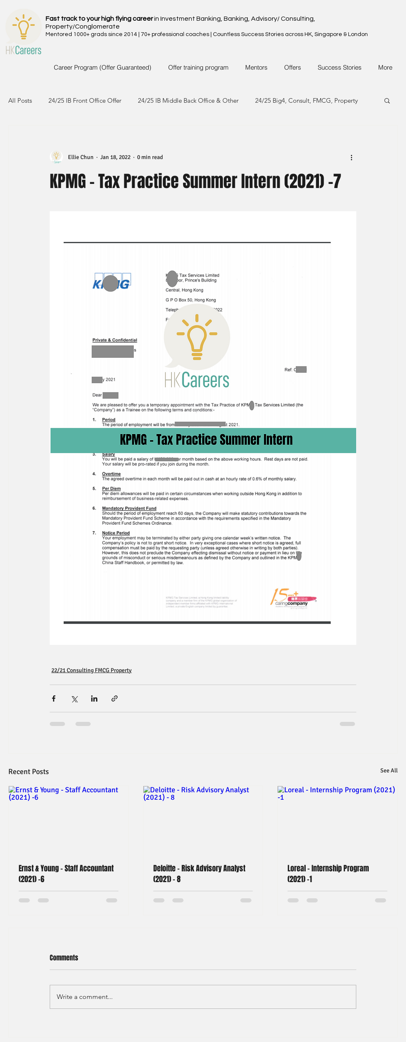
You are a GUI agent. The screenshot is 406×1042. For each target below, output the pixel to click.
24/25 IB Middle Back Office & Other (188, 100)
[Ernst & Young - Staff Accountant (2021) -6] (68, 819)
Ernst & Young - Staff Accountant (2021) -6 (66, 874)
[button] (387, 100)
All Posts (20, 100)
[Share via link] (114, 698)
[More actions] (351, 157)
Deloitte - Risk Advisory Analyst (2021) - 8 (199, 874)
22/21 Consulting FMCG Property (91, 670)
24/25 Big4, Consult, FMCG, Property (306, 100)
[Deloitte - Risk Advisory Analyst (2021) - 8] (203, 819)
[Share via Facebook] (54, 698)
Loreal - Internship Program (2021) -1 (328, 874)
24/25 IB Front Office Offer (84, 100)
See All (389, 770)
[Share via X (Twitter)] (74, 698)
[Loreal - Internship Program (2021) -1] (337, 819)
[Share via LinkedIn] (94, 698)
